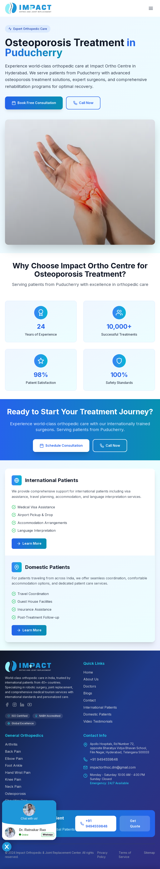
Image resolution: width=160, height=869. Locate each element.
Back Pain (13, 751)
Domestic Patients (97, 714)
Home (88, 672)
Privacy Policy (102, 855)
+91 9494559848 (104, 759)
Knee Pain (13, 779)
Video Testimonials (97, 721)
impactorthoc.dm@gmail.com (113, 767)
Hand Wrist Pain (17, 772)
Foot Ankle (13, 765)
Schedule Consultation (61, 445)
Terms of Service (125, 855)
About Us (91, 679)
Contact (89, 700)
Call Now (83, 103)
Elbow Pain (14, 758)
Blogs (87, 693)
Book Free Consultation (34, 103)
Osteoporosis (15, 794)
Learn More (29, 543)
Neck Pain (13, 786)
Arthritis (11, 744)
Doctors (89, 686)
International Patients (100, 707)
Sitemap (149, 852)
